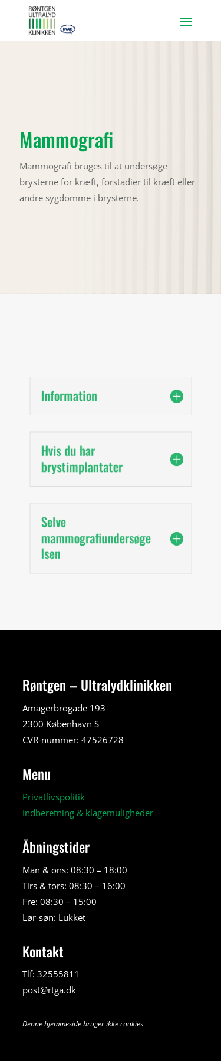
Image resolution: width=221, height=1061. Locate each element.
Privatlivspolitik (53, 797)
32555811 (58, 974)
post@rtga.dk (49, 990)
